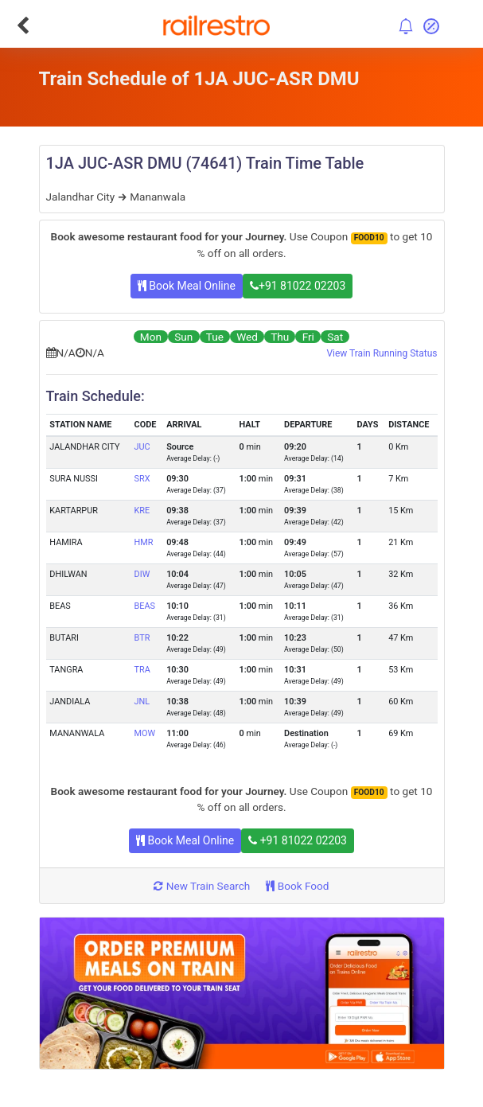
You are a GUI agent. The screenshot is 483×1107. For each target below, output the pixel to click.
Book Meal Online (187, 285)
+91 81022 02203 (297, 285)
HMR (144, 542)
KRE (142, 510)
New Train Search (202, 885)
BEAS (145, 606)
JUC (142, 447)
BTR (142, 638)
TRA (142, 670)
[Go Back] (22, 25)
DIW (142, 574)
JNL (142, 701)
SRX (142, 479)
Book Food (297, 885)
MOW (145, 733)
